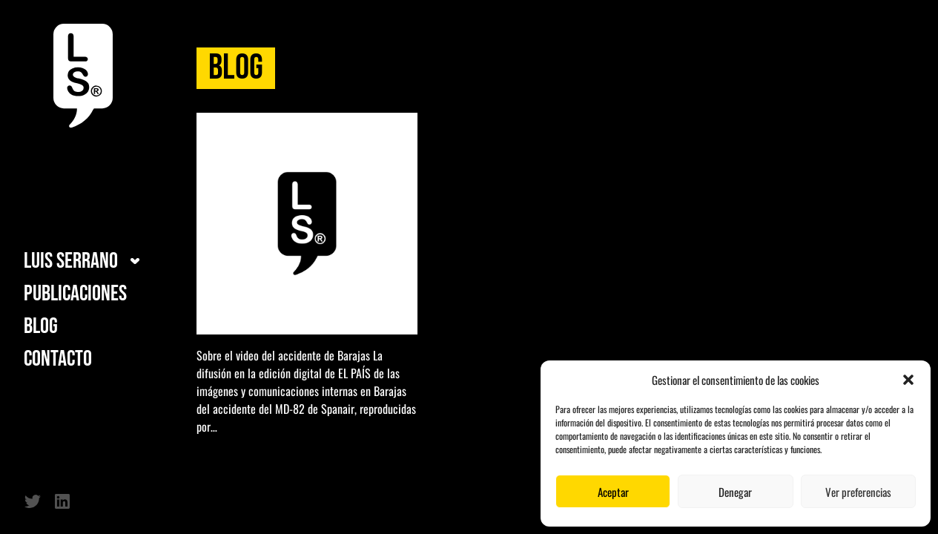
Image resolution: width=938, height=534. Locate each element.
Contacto (58, 359)
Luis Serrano (71, 261)
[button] (908, 379)
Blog (41, 326)
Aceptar (613, 492)
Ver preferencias (858, 492)
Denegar (735, 492)
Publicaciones (75, 293)
